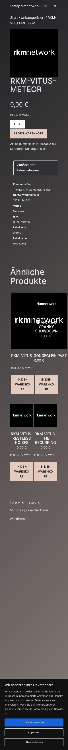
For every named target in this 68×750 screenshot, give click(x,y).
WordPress (18, 519)
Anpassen (34, 732)
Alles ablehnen (34, 742)
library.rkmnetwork (25, 6)
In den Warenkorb (29, 133)
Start (14, 17)
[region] (34, 714)
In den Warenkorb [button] (22, 384)
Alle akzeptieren (34, 722)
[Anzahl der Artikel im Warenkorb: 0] (55, 6)
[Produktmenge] (17, 124)
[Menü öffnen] (46, 6)
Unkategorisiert (33, 17)
